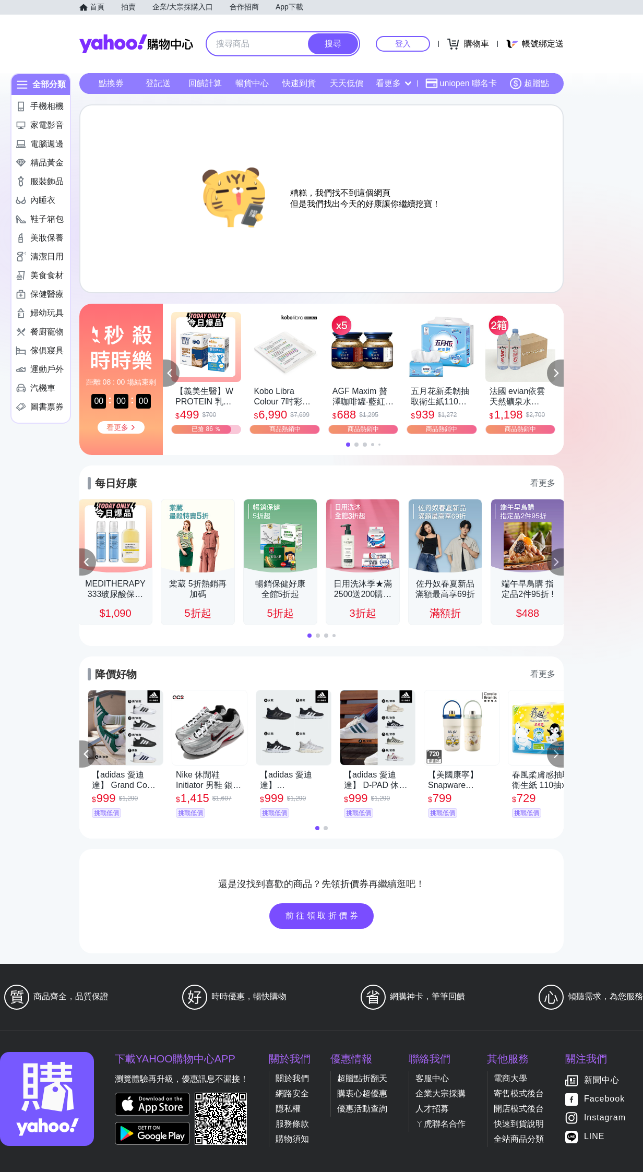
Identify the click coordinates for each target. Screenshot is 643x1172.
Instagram (605, 1118)
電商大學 (510, 1078)
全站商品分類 (519, 1138)
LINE (594, 1136)
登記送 (158, 83)
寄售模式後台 (519, 1093)
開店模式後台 (519, 1108)
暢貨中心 (252, 83)
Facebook (604, 1099)
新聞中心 (602, 1080)
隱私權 (288, 1108)
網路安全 (292, 1093)
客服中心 (432, 1078)
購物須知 (292, 1138)
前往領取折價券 (323, 915)
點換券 (111, 83)
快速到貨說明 (519, 1123)
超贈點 (529, 83)
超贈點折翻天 (362, 1078)
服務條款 (292, 1123)
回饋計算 (205, 83)
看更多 (393, 83)
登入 (403, 43)
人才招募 (432, 1108)
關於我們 (292, 1078)
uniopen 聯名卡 (461, 83)
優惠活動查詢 (362, 1108)
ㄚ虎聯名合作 (440, 1123)
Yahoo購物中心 (136, 43)
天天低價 (346, 83)
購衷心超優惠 (362, 1093)
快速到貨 (299, 83)
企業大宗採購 (440, 1093)
